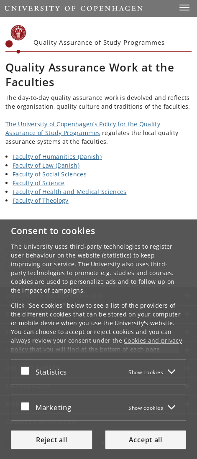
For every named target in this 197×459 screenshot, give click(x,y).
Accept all (145, 439)
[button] (184, 7)
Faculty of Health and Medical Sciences (69, 192)
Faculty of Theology (41, 200)
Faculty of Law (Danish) (46, 165)
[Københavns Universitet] (15, 39)
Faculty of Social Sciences (50, 174)
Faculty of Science (38, 183)
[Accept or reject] (27, 370)
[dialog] (98, 339)
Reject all (51, 439)
